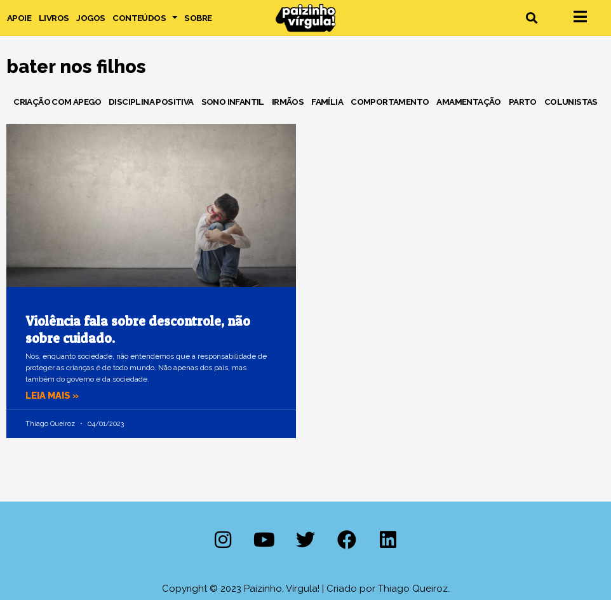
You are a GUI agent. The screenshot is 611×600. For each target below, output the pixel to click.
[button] (531, 18)
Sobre (197, 18)
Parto (523, 102)
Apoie (19, 18)
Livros (54, 18)
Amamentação (468, 102)
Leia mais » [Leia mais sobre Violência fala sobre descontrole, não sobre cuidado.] (53, 395)
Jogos (90, 18)
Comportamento (390, 102)
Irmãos (288, 102)
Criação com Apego (57, 102)
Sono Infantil (232, 102)
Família (327, 102)
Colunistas (571, 102)
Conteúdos (144, 17)
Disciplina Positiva (151, 102)
